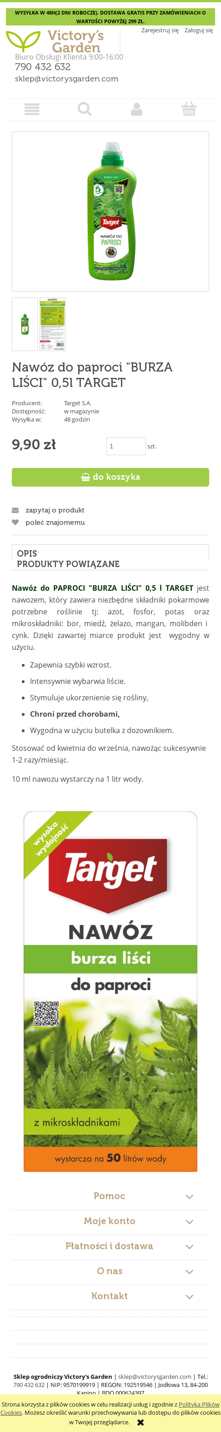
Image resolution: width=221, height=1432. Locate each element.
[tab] (110, 551)
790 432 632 (43, 67)
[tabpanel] (110, 877)
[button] (32, 109)
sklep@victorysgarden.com (67, 79)
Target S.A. (77, 403)
